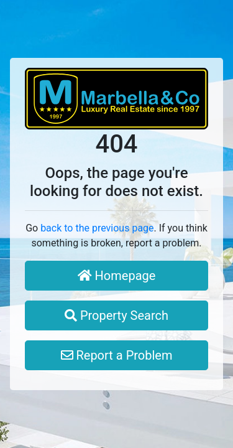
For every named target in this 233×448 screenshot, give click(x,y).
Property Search (116, 315)
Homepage (117, 275)
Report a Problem (117, 355)
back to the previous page (96, 228)
